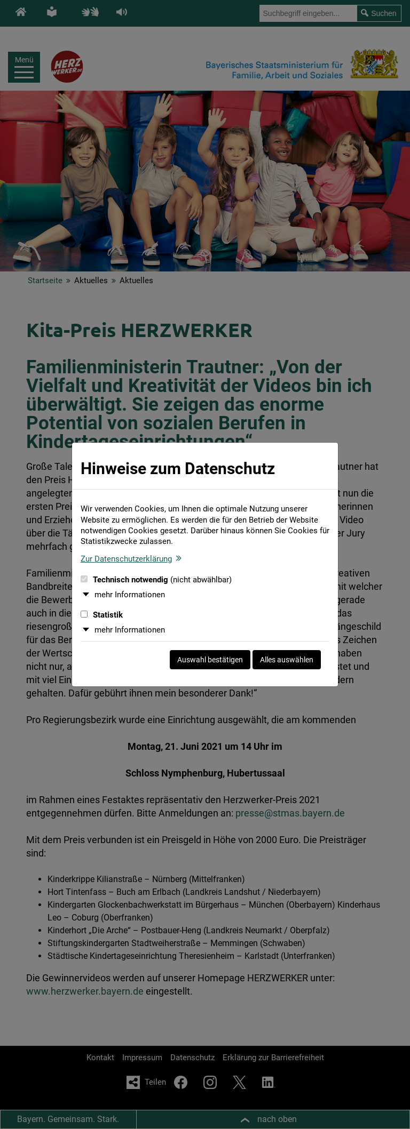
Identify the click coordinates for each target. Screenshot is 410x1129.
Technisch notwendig (156, 579)
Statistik (102, 615)
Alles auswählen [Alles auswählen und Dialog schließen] (286, 659)
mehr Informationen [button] (129, 594)
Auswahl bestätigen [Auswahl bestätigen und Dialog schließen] (210, 659)
